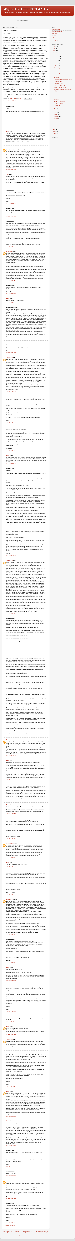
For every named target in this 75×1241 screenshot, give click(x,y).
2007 (54, 129)
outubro (56, 60)
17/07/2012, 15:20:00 (11, 302)
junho (55, 108)
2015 (54, 48)
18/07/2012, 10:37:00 (11, 813)
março (56, 114)
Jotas (7, 174)
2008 (54, 127)
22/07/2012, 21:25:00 (11, 1222)
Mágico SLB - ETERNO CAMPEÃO (26, 9)
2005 (54, 133)
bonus (8, 298)
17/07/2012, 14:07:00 (11, 203)
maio (55, 110)
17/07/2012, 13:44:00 (11, 186)
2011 (54, 121)
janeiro (56, 118)
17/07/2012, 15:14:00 (11, 293)
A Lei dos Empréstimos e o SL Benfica (63, 79)
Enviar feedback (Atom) (14, 1235)
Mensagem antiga (42, 1232)
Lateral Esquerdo (56, 29)
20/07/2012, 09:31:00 (11, 1145)
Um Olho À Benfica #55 (59, 97)
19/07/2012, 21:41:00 (11, 1048)
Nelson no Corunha (58, 68)
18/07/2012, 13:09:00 (11, 934)
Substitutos (56, 77)
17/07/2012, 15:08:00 (11, 280)
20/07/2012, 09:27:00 (11, 1116)
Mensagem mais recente (11, 1232)
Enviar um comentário (10, 1225)
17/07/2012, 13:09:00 (11, 169)
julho (55, 67)
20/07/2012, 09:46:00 (11, 1166)
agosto (56, 65)
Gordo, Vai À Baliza (56, 38)
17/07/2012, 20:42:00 (11, 555)
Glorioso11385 (10, 843)
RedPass (54, 35)
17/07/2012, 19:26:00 (11, 450)
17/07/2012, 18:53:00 (11, 391)
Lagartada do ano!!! (58, 83)
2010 (54, 123)
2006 (54, 131)
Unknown (8, 739)
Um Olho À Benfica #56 (59, 85)
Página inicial (27, 1232)
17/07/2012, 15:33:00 (11, 338)
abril (55, 112)
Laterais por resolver (59, 95)
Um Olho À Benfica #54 (59, 101)
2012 (54, 55)
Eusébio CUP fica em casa (60, 71)
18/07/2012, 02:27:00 (11, 755)
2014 (54, 50)
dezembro (56, 56)
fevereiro (56, 116)
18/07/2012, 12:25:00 (11, 894)
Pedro (7, 131)
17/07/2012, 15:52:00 (11, 352)
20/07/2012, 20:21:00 (11, 1175)
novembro (56, 58)
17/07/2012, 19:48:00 (11, 463)
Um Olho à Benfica (12, 100)
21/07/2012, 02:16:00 (11, 1198)
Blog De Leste (55, 37)
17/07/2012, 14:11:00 (11, 216)
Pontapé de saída (58, 93)
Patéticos (56, 75)
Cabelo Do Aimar (56, 40)
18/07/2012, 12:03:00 (11, 866)
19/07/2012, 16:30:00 (11, 1034)
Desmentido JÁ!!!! (58, 81)
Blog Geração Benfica (57, 31)
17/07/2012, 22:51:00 (11, 735)
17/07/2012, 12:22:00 (11, 126)
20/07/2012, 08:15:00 (11, 1086)
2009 (54, 125)
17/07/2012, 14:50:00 (11, 246)
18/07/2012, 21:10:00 (11, 1021)
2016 (54, 46)
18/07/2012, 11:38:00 (11, 857)
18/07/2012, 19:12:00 (11, 1011)
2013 (54, 52)
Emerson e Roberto (58, 103)
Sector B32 (54, 33)
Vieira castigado (58, 73)
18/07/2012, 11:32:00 (11, 838)
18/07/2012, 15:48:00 (11, 980)
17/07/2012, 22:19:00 (11, 652)
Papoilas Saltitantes (11, 1180)
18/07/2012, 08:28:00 (11, 779)
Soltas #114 (57, 105)
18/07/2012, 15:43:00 (11, 962)
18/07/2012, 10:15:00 (11, 800)
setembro (56, 63)
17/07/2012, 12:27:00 (11, 143)
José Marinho (9, 147)
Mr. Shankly (9, 251)
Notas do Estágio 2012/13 (60, 87)
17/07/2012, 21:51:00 (11, 613)
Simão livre (56, 99)
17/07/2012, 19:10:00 (11, 422)
